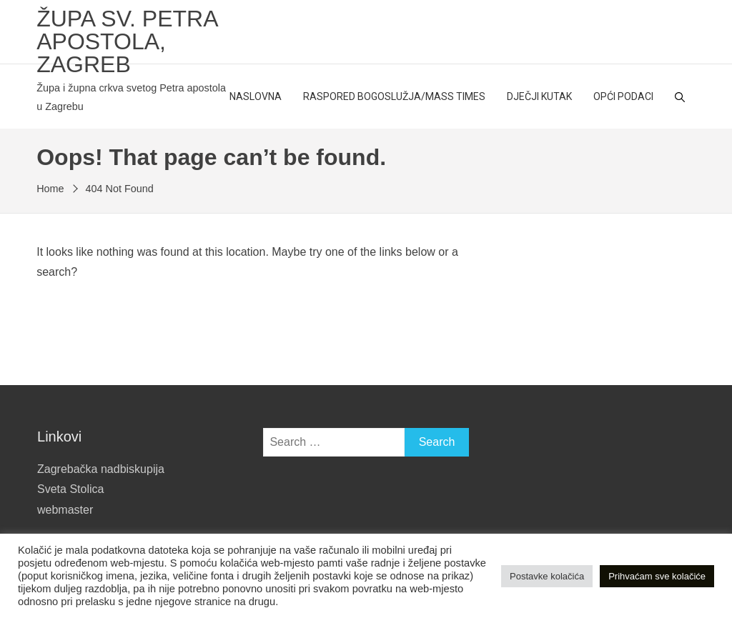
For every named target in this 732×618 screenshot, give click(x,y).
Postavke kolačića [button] (547, 576)
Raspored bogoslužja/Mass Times (394, 96)
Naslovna (255, 96)
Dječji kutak (539, 96)
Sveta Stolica (70, 489)
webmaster (65, 510)
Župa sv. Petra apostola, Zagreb (126, 41)
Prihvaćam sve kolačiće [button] (657, 576)
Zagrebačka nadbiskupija (100, 469)
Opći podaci (623, 96)
